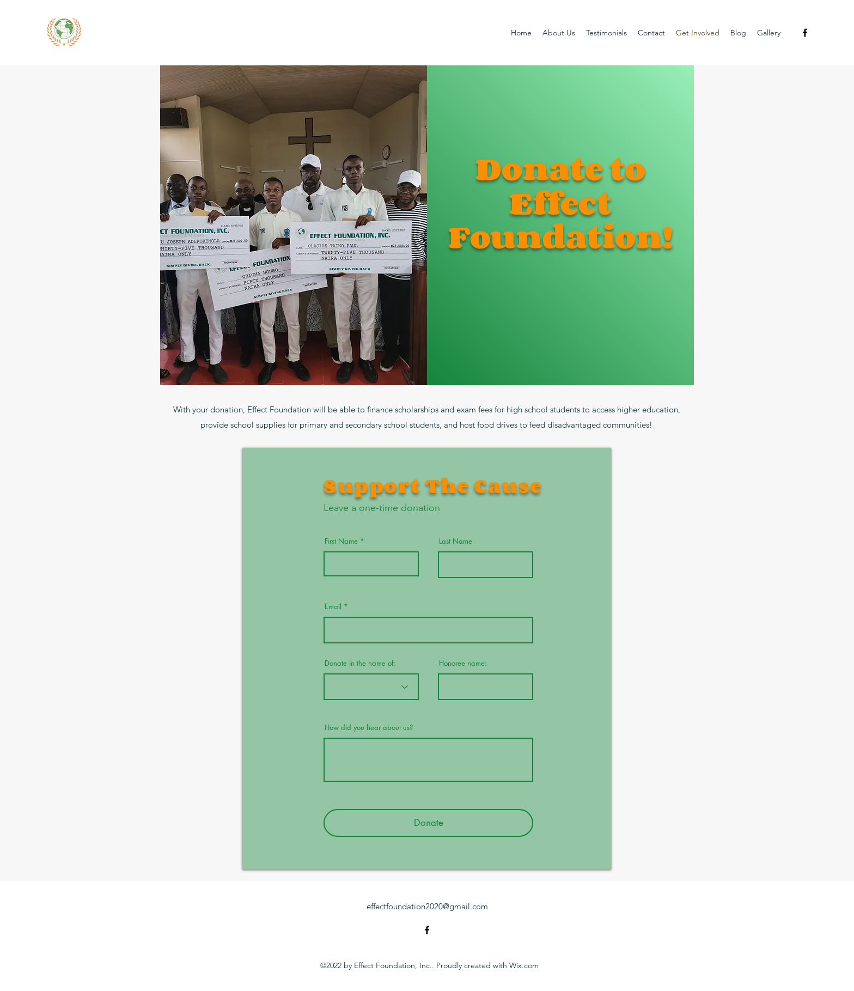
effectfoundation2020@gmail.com (427, 906)
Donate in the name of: (360, 663)
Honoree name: (463, 663)
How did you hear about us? (369, 727)
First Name (341, 541)
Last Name (455, 541)
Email (333, 606)
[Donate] (428, 823)
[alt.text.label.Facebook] (805, 32)
